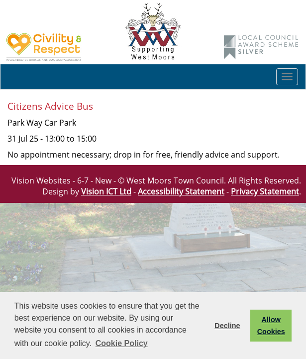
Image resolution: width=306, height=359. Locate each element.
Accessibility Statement (181, 191)
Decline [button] (227, 326)
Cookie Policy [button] (122, 343)
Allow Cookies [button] (271, 326)
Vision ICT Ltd (106, 191)
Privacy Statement (265, 191)
